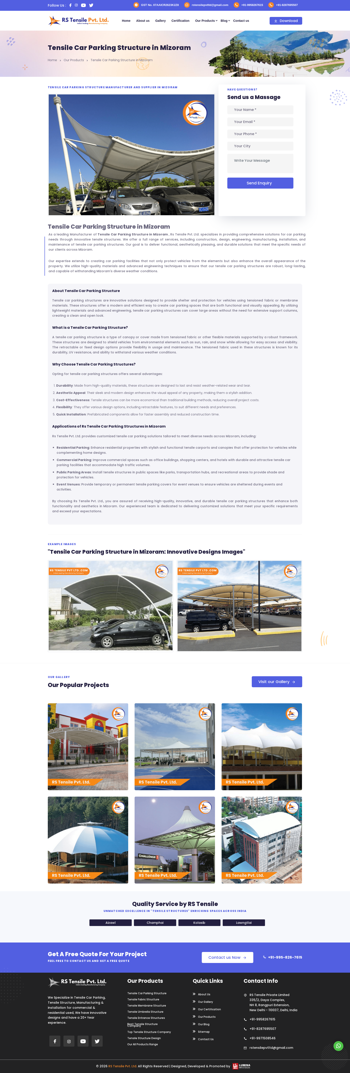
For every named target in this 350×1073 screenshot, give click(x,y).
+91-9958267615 (248, 5)
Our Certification (207, 1009)
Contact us (241, 20)
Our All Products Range (142, 1044)
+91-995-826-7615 (282, 957)
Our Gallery (203, 1001)
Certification (180, 20)
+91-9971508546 (263, 1038)
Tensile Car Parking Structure (147, 993)
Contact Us (203, 1038)
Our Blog (201, 1023)
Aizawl (111, 923)
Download (286, 20)
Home (126, 20)
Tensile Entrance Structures (146, 1018)
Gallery (160, 20)
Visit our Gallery (277, 681)
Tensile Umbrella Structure (145, 1012)
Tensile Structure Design (144, 1038)
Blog (224, 20)
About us (143, 20)
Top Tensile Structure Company (149, 1032)
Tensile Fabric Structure (143, 999)
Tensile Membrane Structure (146, 1006)
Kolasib (199, 923)
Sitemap (201, 1031)
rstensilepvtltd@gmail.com (206, 5)
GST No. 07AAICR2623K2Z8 (156, 5)
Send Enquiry (260, 183)
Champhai (155, 923)
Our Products (205, 20)
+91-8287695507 (283, 5)
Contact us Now (227, 957)
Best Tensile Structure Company (142, 1025)
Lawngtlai (244, 923)
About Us (201, 994)
